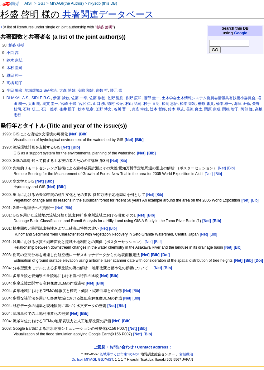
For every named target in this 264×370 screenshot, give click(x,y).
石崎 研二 (31, 109)
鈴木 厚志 (176, 109)
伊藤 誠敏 (61, 98)
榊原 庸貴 (206, 103)
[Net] (114, 160)
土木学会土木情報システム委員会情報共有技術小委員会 (208, 98)
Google (240, 33)
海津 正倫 (242, 103)
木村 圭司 (14, 68)
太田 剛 (34, 103)
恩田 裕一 (14, 75)
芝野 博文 (104, 109)
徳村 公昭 (115, 103)
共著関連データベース (108, 14)
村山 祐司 (133, 103)
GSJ (41, 3)
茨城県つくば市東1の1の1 (120, 354)
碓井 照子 (67, 109)
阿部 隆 (247, 109)
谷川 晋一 (122, 109)
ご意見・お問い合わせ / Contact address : (132, 347)
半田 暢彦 (14, 90)
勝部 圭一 (152, 98)
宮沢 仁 (85, 103)
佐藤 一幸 (79, 98)
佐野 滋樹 (115, 98)
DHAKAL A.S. (18, 98)
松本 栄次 (188, 103)
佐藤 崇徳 (97, 98)
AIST (28, 3)
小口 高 (13, 53)
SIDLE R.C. (41, 98)
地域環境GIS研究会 (41, 90)
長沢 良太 (194, 109)
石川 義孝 (49, 109)
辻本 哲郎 (158, 109)
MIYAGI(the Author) (67, 3)
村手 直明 (151, 103)
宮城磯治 (186, 354)
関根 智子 (230, 109)
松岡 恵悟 (170, 103)
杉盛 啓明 (16, 45)
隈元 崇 (116, 90)
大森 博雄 (67, 90)
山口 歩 (99, 103)
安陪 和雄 (86, 90)
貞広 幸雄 (140, 109)
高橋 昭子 (14, 83)
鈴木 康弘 (14, 60)
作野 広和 (134, 98)
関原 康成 (212, 109)
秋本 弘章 (86, 109)
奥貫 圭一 (50, 103)
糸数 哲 (102, 90)
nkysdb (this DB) (102, 3)
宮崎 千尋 (68, 103)
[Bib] (123, 160)
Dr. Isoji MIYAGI (84, 359)
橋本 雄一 (224, 103)
